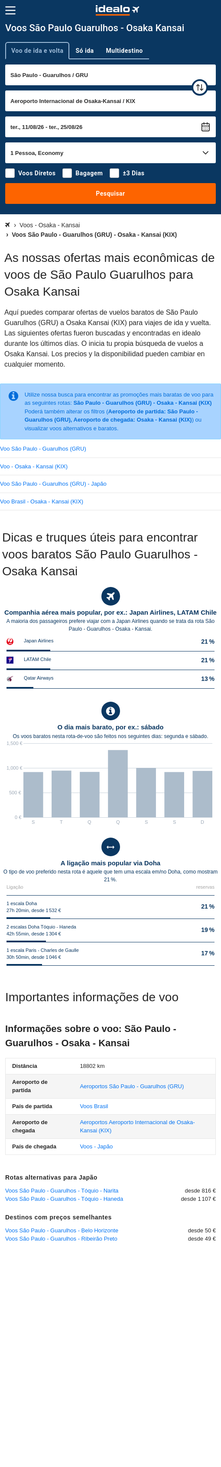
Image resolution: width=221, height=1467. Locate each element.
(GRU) (132, 1086)
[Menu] (10, 10)
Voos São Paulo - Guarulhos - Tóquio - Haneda (64, 1199)
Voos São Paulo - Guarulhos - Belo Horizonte (61, 1230)
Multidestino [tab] (124, 50)
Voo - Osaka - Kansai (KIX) (34, 466)
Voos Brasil (94, 1106)
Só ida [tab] (84, 50)
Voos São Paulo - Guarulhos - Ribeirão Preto (61, 1238)
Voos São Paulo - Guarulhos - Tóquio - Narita (61, 1190)
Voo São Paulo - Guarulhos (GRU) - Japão (53, 483)
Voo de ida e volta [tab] (37, 50)
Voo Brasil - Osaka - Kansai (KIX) (41, 501)
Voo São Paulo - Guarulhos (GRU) (43, 448)
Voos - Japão (96, 1146)
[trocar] (200, 87)
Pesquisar (110, 193)
